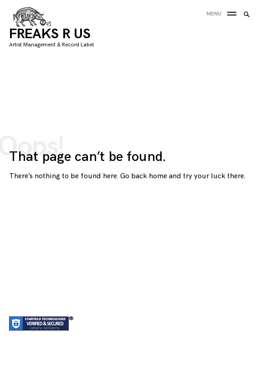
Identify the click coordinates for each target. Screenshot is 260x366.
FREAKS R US (50, 34)
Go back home (143, 176)
